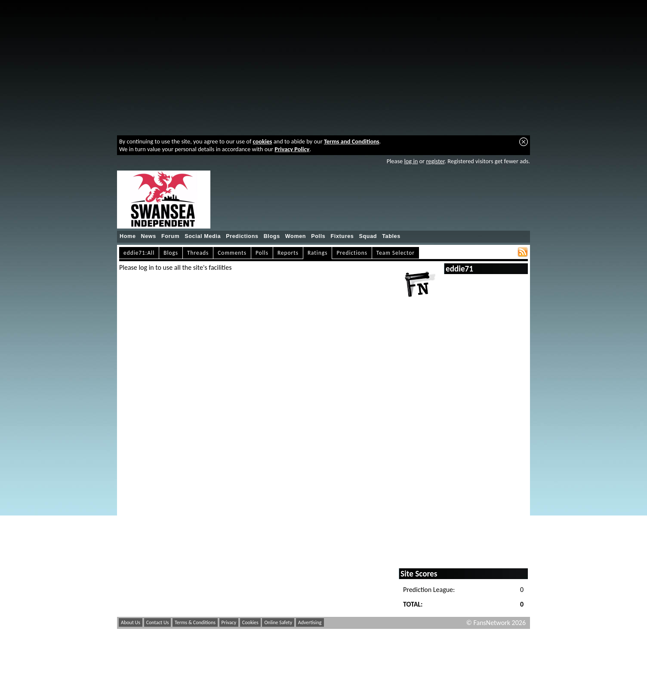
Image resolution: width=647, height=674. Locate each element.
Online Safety (278, 622)
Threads (198, 252)
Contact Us (157, 622)
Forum (170, 236)
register (435, 161)
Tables (391, 236)
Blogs (272, 236)
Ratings (318, 252)
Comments (232, 252)
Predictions (242, 236)
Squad (368, 236)
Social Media (203, 236)
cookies (262, 141)
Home (128, 236)
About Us (130, 622)
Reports (288, 252)
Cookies (250, 622)
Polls (318, 236)
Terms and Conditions (351, 141)
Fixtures (342, 236)
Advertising (310, 622)
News (148, 236)
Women (295, 236)
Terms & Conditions (195, 622)
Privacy (229, 622)
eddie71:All (138, 252)
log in (411, 161)
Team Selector (395, 252)
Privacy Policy (291, 149)
